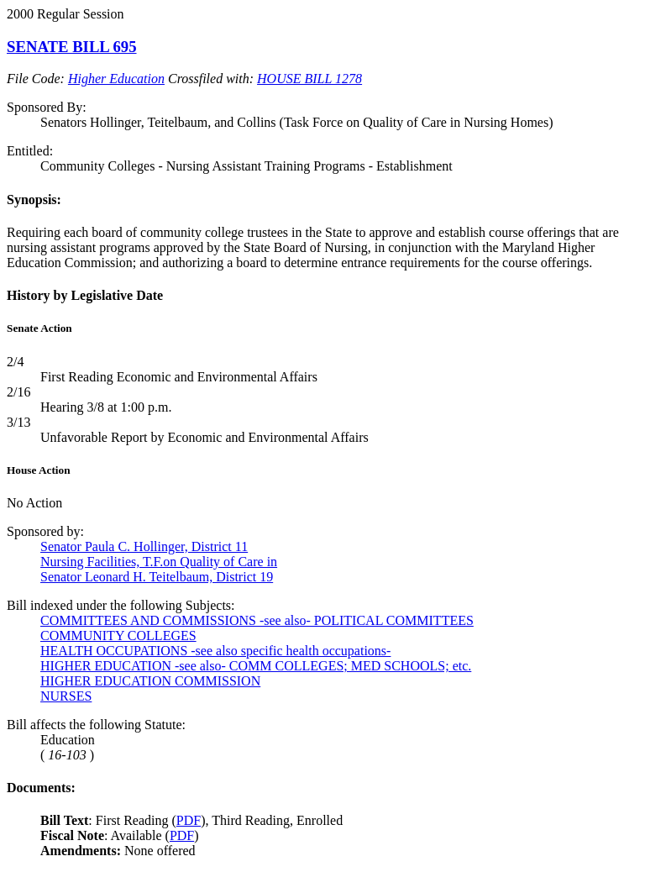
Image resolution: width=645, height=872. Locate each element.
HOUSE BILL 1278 (309, 78)
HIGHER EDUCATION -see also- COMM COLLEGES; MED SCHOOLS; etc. (255, 666)
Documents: (41, 787)
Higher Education (116, 78)
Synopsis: (34, 199)
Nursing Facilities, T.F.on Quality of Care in (158, 561)
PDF (188, 820)
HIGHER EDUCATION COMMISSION (150, 681)
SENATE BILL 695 (72, 46)
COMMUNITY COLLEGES (118, 635)
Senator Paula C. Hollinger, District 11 (144, 546)
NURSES (66, 696)
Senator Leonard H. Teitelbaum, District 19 (156, 577)
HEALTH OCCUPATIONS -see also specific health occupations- (215, 650)
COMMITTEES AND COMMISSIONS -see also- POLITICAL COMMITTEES (257, 620)
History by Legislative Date (85, 295)
